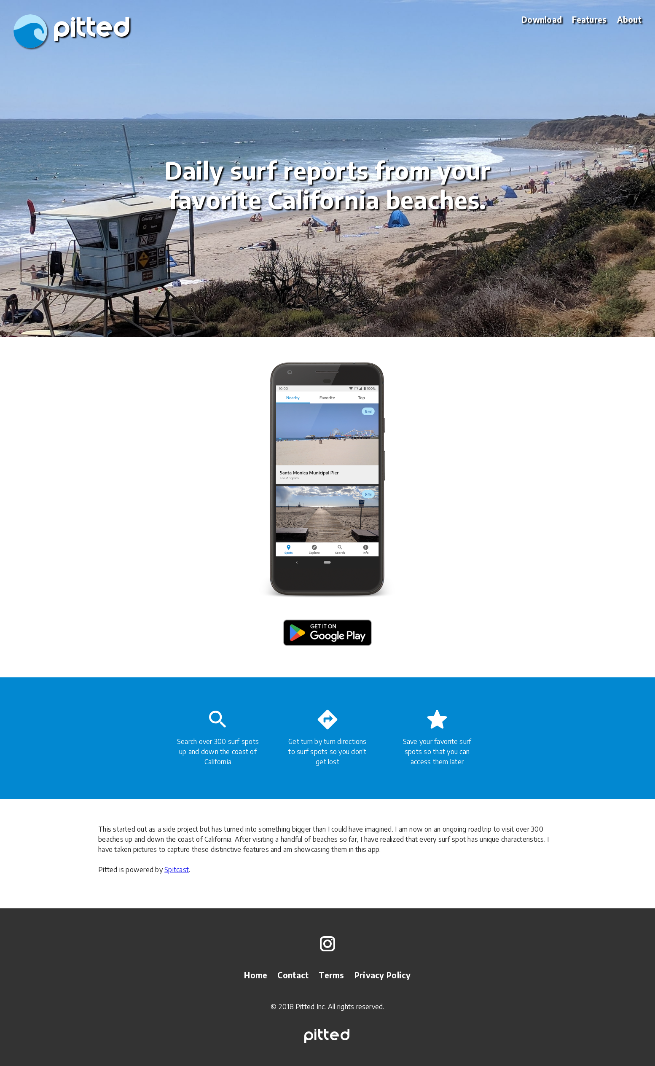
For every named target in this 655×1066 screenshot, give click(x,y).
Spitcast (176, 869)
